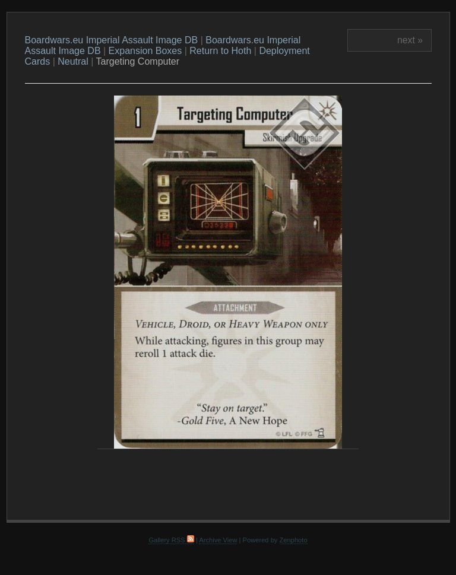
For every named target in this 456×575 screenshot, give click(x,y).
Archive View (218, 540)
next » (410, 40)
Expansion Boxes (145, 51)
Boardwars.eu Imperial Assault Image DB (111, 40)
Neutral (73, 61)
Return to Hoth (220, 51)
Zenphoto (294, 540)
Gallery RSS (171, 540)
